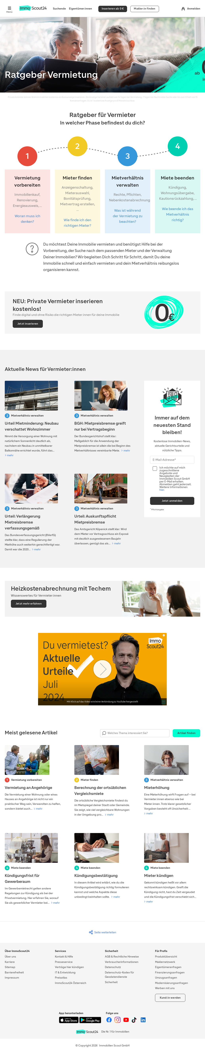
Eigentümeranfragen (168, 967)
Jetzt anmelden (172, 500)
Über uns (10, 956)
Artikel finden (186, 733)
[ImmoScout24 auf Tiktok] (134, 1022)
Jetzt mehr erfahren (29, 603)
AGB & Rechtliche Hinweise (122, 956)
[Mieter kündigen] (172, 868)
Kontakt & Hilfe (64, 956)
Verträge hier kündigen (69, 967)
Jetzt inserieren (27, 323)
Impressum (12, 977)
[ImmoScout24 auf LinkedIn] (143, 1022)
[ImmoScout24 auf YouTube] (126, 1022)
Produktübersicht (166, 956)
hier (161, 490)
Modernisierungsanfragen (171, 983)
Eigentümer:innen (80, 8)
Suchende (59, 8)
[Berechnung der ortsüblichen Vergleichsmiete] (102, 781)
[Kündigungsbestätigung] (102, 866)
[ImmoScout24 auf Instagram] (117, 1022)
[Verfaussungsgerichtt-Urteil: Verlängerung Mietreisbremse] (33, 513)
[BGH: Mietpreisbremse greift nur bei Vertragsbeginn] (102, 417)
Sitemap (10, 967)
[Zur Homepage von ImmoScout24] (33, 10)
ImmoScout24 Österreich (70, 983)
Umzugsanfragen (166, 977)
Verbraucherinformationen (121, 962)
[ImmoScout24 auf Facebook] (109, 1022)
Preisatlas (61, 977)
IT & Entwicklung (65, 972)
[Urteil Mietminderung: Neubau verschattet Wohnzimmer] (33, 419)
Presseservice (64, 962)
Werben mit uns (165, 988)
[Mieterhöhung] (172, 780)
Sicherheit (111, 982)
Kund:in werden (170, 997)
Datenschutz (113, 967)
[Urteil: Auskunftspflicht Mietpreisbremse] (102, 510)
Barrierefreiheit (14, 972)
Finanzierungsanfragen (170, 972)
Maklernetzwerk (165, 962)
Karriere (10, 962)
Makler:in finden (144, 8)
